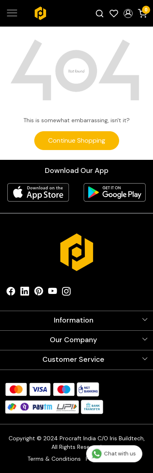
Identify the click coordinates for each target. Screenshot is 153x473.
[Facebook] (11, 293)
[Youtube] (53, 293)
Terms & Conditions (54, 458)
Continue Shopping (76, 140)
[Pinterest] (39, 293)
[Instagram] (66, 293)
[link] (100, 13)
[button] (128, 13)
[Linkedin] (25, 293)
